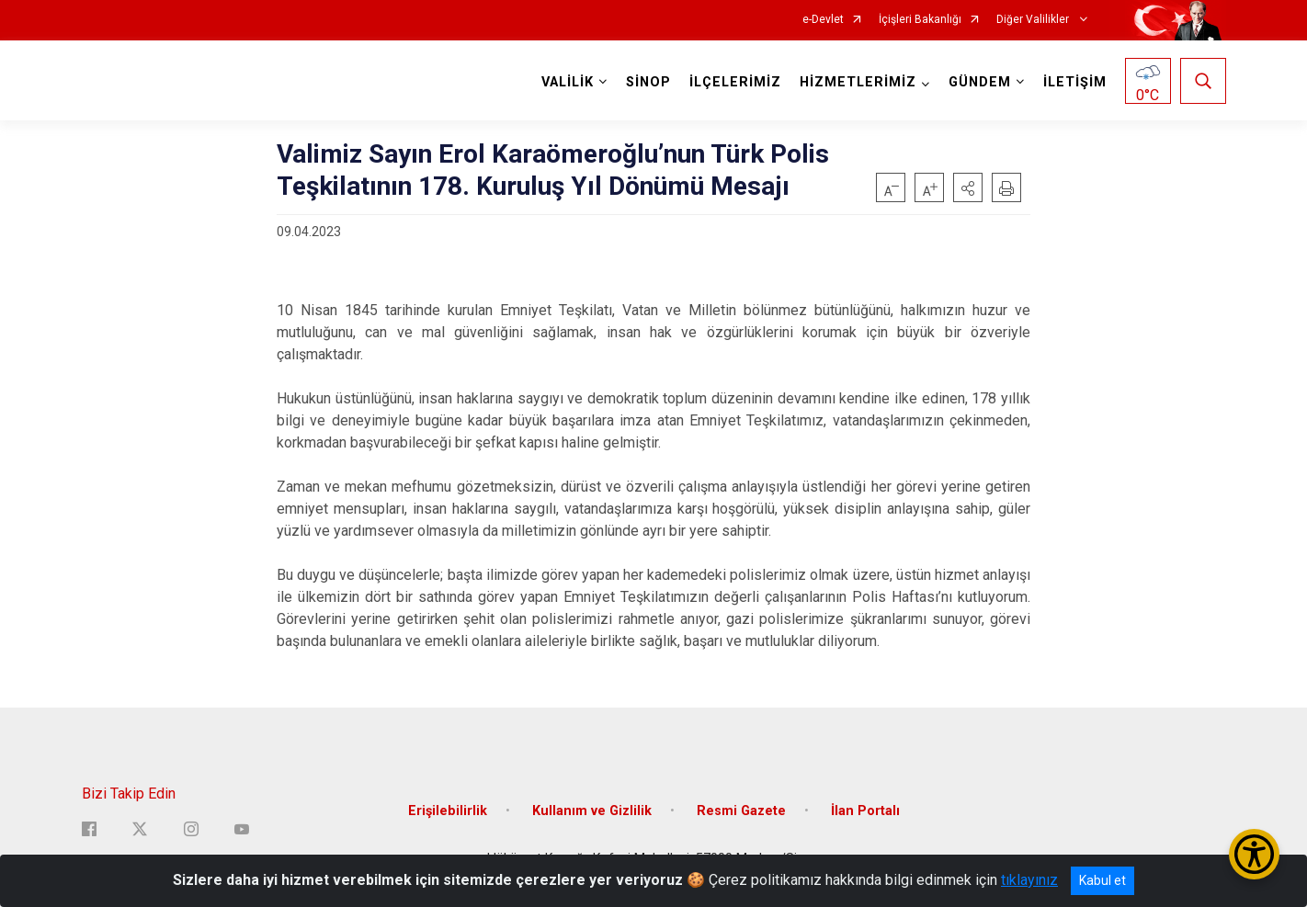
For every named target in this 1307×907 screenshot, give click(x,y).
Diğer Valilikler (1034, 20)
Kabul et (1102, 880)
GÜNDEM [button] (980, 82)
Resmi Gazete (741, 811)
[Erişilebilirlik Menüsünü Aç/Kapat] (1254, 854)
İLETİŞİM (1075, 82)
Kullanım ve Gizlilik (592, 811)
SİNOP (648, 82)
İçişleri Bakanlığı (920, 20)
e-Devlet (823, 20)
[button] (968, 187)
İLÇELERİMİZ (735, 82)
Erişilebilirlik (447, 811)
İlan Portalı (865, 811)
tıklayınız (1029, 880)
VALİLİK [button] (567, 82)
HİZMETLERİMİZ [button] (858, 82)
